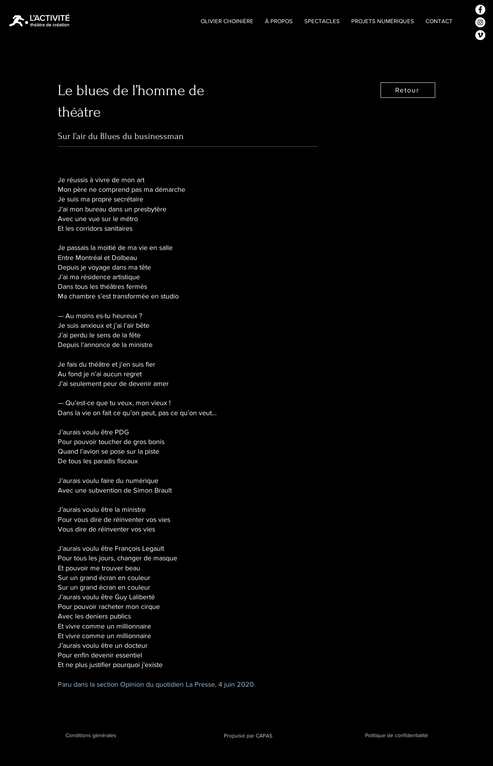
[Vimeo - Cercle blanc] (480, 35)
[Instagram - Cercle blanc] (480, 22)
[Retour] (408, 90)
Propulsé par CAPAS (248, 735)
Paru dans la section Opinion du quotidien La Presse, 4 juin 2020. (156, 684)
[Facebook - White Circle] (480, 10)
